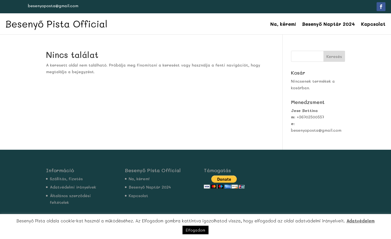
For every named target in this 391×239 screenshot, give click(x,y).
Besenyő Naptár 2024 (328, 24)
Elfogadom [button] (195, 230)
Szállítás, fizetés (66, 178)
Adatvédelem (360, 220)
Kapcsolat (373, 24)
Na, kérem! (283, 24)
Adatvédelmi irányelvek (73, 187)
